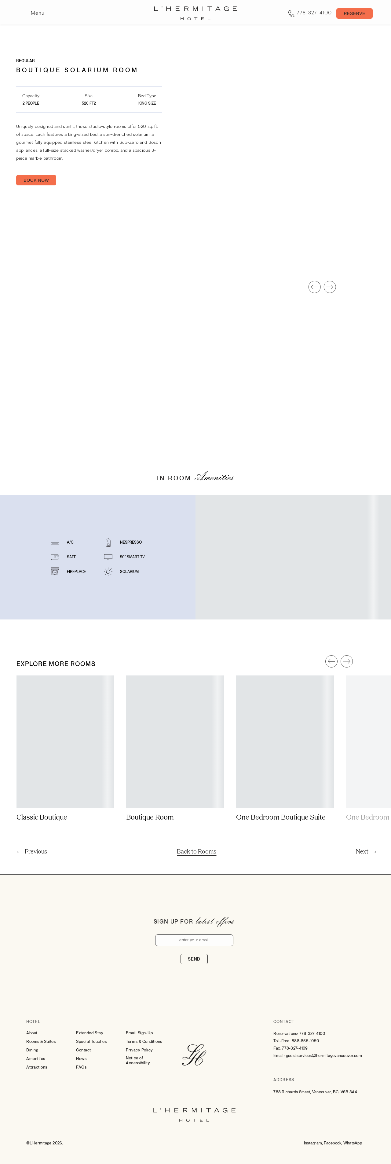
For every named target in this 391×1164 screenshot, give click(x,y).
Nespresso (131, 560)
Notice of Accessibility (138, 1060)
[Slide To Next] (330, 305)
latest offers (215, 920)
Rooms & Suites (41, 1041)
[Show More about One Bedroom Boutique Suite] (285, 836)
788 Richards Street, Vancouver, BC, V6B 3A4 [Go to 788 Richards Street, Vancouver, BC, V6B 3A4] (315, 1092)
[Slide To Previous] (315, 305)
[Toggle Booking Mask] (354, 14)
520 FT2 (89, 103)
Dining (32, 1050)
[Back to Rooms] (196, 852)
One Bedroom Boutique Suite (281, 835)
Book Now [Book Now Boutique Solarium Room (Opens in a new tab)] (36, 180)
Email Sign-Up (139, 1033)
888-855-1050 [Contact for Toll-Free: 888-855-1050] (305, 1041)
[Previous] (32, 852)
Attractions (36, 1067)
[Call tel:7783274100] (310, 13)
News (81, 1058)
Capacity (30, 96)
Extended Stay (89, 1033)
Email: (279, 1055)
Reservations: (285, 1033)
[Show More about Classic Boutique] (65, 836)
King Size (147, 103)
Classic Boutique (41, 835)
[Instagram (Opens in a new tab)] (313, 1143)
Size (89, 96)
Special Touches (91, 1041)
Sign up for (173, 921)
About (32, 1033)
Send (194, 959)
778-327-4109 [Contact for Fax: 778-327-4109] (295, 1048)
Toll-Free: (282, 1041)
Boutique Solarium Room (77, 70)
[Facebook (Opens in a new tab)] (333, 1143)
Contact (83, 1050)
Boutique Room (150, 835)
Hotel (33, 1021)
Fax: (277, 1048)
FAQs (81, 1067)
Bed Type (147, 96)
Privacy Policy (139, 1050)
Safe (71, 575)
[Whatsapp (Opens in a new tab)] (352, 1143)
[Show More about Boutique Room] (175, 836)
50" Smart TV (132, 575)
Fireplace (76, 590)
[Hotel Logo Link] (194, 1055)
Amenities (35, 1058)
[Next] (366, 852)
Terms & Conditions (144, 1041)
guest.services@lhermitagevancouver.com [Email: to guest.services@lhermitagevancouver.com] (324, 1055)
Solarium (129, 590)
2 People (31, 103)
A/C (70, 560)
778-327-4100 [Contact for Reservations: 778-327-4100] (312, 1033)
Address (283, 1079)
